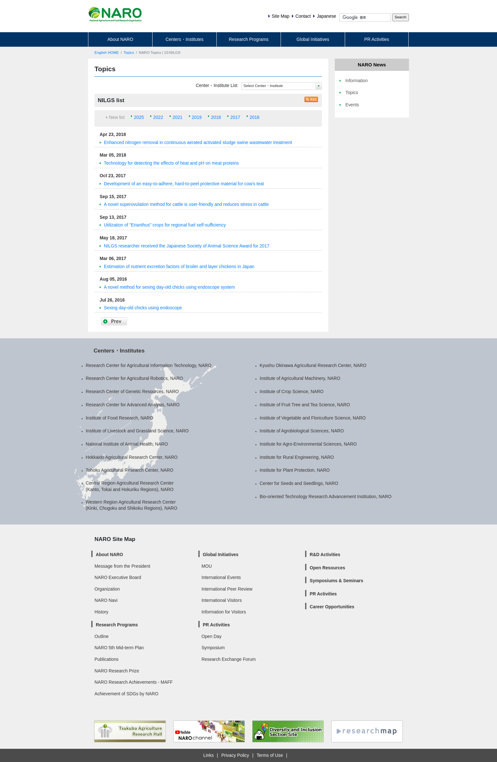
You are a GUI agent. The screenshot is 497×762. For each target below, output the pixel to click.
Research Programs (249, 39)
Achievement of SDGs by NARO (126, 693)
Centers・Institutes (184, 39)
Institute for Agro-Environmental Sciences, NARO (308, 444)
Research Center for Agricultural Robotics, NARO (134, 378)
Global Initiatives (312, 39)
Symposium (213, 647)
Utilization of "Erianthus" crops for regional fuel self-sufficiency (165, 224)
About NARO (120, 39)
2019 (197, 117)
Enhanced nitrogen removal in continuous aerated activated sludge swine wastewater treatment (198, 142)
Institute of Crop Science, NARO (291, 391)
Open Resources (327, 567)
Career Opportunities (332, 606)
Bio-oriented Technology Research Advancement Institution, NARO (326, 496)
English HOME (106, 52)
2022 (158, 117)
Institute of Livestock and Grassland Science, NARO (137, 430)
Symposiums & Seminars (336, 580)
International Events (221, 577)
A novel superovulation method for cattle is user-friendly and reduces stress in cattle (186, 204)
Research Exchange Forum (229, 659)
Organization (107, 589)
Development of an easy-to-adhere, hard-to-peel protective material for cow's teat (184, 183)
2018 (216, 117)
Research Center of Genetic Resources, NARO (132, 391)
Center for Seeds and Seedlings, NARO (299, 483)
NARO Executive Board (117, 577)
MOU (207, 566)
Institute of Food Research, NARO (120, 417)
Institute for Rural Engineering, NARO (297, 457)
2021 (178, 117)
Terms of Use (270, 755)
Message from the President (122, 566)
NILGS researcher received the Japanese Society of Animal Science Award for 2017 (186, 245)
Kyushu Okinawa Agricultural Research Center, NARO (313, 365)
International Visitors (222, 600)
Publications (106, 659)
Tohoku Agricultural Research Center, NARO (130, 470)
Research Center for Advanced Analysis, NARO (133, 404)
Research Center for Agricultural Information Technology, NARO (149, 365)
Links (208, 755)
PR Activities (376, 39)
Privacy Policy (235, 755)
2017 (235, 117)
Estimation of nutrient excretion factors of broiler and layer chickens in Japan (179, 266)
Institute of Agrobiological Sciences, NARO (302, 430)
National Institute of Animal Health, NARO (127, 444)
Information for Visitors (224, 611)
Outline (101, 636)
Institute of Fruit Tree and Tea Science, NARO (305, 404)
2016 (255, 117)
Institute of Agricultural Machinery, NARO (300, 378)
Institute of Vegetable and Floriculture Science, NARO (313, 417)
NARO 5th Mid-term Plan (119, 647)
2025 (139, 117)
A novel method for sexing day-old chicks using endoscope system (169, 287)
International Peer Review (227, 589)
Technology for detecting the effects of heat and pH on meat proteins (171, 163)
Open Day (212, 636)
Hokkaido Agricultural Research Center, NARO (132, 457)
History (101, 611)
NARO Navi (105, 600)
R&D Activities (325, 554)
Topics (129, 52)
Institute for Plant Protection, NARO (295, 470)
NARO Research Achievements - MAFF (133, 682)
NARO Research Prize (116, 670)
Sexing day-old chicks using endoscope (143, 307)
